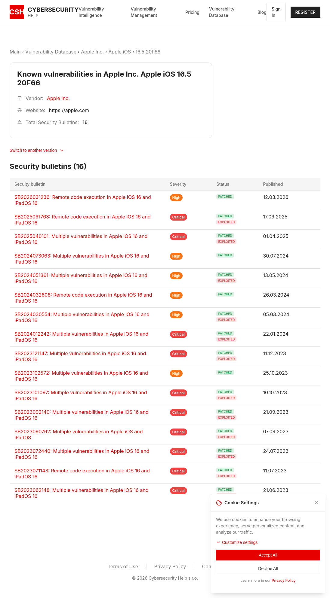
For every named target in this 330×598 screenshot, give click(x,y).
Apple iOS (119, 52)
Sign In (276, 12)
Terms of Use (123, 566)
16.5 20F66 (147, 52)
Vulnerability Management (144, 12)
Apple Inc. (92, 52)
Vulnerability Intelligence (91, 12)
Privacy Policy (170, 566)
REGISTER (305, 12)
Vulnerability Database (221, 12)
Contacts (212, 566)
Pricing (192, 12)
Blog (262, 12)
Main (15, 52)
